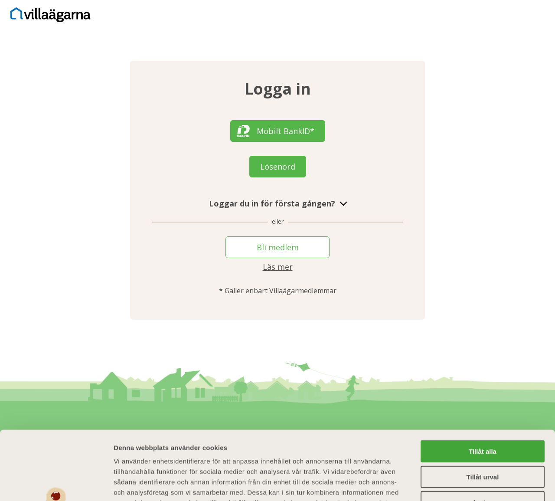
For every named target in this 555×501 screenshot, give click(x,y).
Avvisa (482, 437)
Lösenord (277, 166)
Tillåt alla (482, 386)
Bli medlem (278, 247)
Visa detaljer (471, 484)
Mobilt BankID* (285, 131)
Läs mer (278, 267)
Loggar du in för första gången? (278, 203)
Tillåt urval (483, 412)
